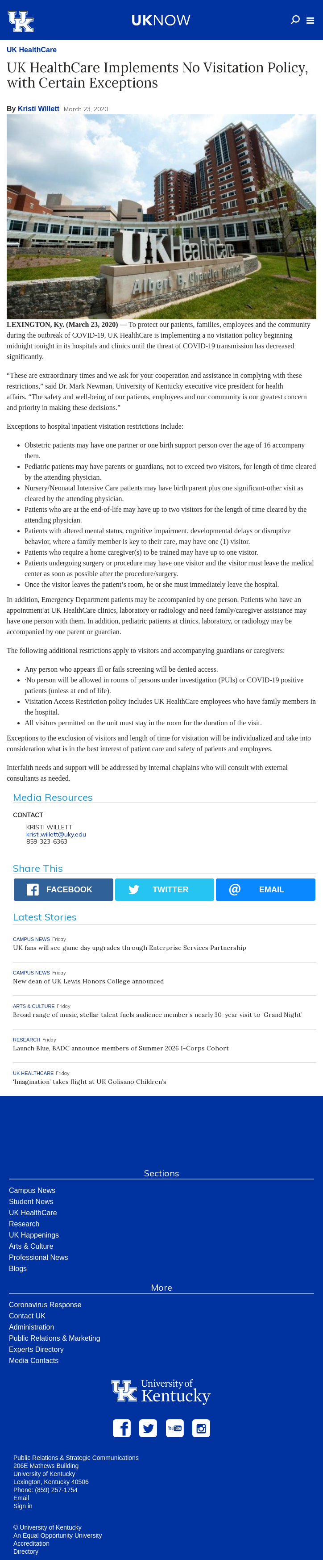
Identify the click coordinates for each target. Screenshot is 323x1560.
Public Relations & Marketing (54, 1338)
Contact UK (27, 1316)
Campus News (32, 1190)
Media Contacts (33, 1360)
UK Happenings (34, 1235)
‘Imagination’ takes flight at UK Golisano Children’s (90, 1082)
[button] (310, 20)
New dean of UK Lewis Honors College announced (88, 981)
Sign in (23, 1506)
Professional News (38, 1257)
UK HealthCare (32, 50)
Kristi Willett (38, 109)
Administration (31, 1327)
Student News (31, 1201)
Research (24, 1224)
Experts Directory (36, 1349)
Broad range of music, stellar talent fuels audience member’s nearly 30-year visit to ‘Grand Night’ (157, 1015)
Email (21, 1497)
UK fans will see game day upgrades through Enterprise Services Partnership (129, 948)
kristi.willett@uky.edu (56, 834)
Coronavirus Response (45, 1305)
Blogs (18, 1268)
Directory (25, 1551)
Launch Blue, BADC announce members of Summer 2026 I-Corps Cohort (121, 1048)
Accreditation (31, 1543)
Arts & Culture (31, 1246)
